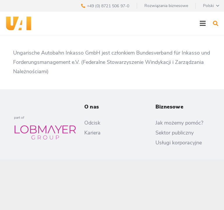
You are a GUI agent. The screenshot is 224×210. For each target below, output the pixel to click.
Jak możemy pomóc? (179, 122)
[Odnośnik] (18, 23)
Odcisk (92, 122)
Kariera (92, 132)
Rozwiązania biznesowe (166, 5)
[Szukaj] (215, 23)
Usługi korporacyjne (178, 142)
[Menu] (203, 23)
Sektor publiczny (174, 132)
